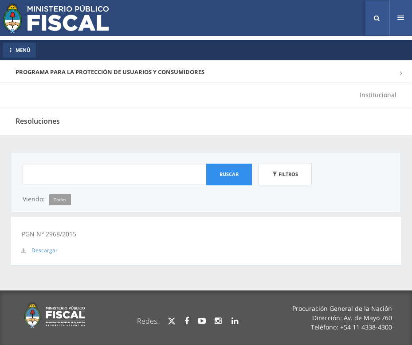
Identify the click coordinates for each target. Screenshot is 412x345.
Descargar (44, 250)
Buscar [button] (229, 174)
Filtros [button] (285, 174)
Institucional (378, 94)
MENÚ (19, 50)
